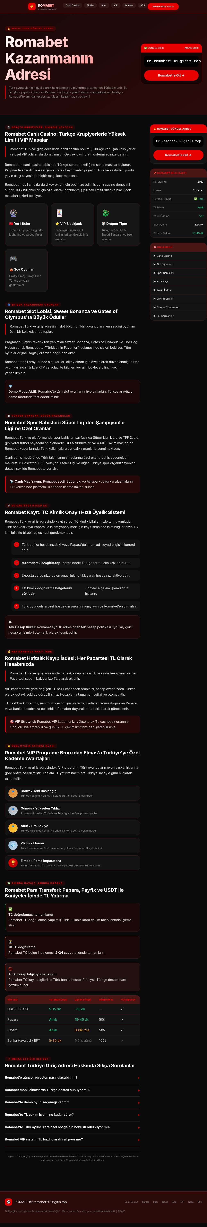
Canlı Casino (72, 5)
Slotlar (90, 5)
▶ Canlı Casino (162, 255)
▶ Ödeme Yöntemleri (166, 307)
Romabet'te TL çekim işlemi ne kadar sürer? (72, 1115)
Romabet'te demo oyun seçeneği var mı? (72, 1102)
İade (174, 1201)
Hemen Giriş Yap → (163, 6)
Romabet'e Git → (171, 75)
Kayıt (165, 1201)
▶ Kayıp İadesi (162, 290)
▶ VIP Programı (163, 298)
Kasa (190, 1201)
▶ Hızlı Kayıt (161, 281)
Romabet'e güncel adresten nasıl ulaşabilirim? (72, 1078)
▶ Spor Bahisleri (163, 272)
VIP (116, 5)
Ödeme (129, 5)
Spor (104, 5)
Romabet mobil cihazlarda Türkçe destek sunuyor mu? (72, 1090)
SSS (142, 5)
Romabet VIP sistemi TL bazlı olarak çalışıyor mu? (72, 1140)
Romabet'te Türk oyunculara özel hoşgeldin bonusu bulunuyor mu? (72, 1127)
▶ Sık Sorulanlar (163, 316)
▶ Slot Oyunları (162, 264)
